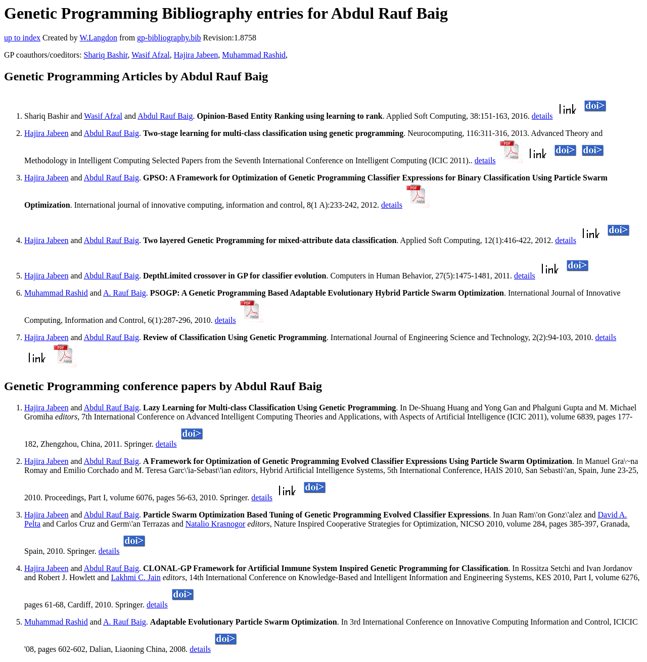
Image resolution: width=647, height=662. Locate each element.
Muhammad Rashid (254, 55)
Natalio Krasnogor (216, 523)
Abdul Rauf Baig (165, 116)
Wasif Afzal (150, 55)
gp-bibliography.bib (169, 37)
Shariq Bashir (106, 55)
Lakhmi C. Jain (136, 577)
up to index (22, 37)
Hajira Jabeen (196, 55)
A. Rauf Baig (124, 293)
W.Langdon (98, 37)
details (542, 116)
